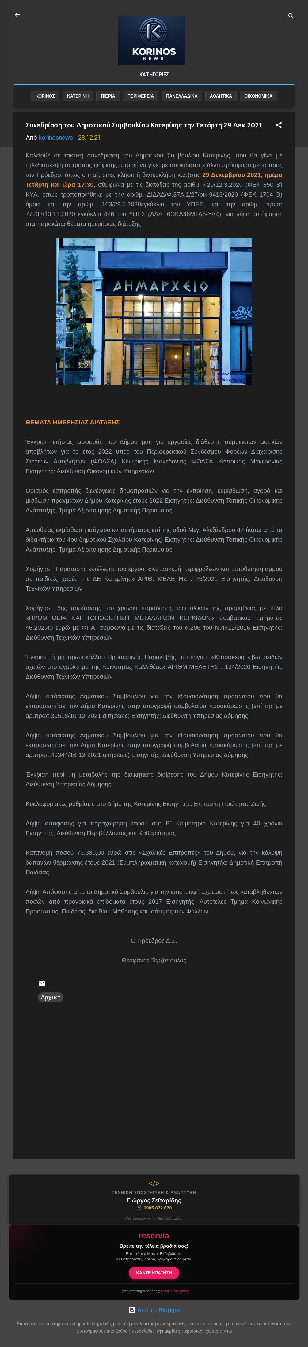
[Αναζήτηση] (291, 16)
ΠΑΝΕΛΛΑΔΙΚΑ (182, 106)
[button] (279, 135)
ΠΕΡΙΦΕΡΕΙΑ (140, 106)
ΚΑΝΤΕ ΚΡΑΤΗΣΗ (154, 1272)
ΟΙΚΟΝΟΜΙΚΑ (258, 106)
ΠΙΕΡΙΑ (108, 106)
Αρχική (51, 1007)
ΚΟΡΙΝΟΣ (45, 106)
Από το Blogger (154, 1310)
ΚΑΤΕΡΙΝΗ (78, 106)
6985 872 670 (154, 1208)
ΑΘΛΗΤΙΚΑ (221, 106)
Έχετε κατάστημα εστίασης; (154, 1291)
